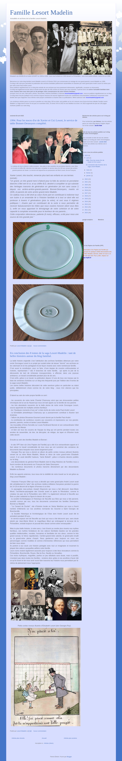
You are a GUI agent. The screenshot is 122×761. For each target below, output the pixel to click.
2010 (86, 212)
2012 (86, 207)
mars (88, 170)
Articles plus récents (18, 738)
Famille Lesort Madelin (41, 12)
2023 (86, 155)
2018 (86, 190)
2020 (86, 185)
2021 (86, 182)
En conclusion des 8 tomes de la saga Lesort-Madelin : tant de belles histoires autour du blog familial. (43, 354)
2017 (86, 193)
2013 (86, 204)
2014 (86, 201)
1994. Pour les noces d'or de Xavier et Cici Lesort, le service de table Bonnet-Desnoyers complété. (43, 122)
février (88, 173)
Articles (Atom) (48, 743)
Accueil (44, 738)
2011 (86, 210)
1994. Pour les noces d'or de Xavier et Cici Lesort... (95, 161)
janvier (88, 175)
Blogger (69, 756)
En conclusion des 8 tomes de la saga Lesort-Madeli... (96, 165)
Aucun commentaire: (40, 346)
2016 (86, 196)
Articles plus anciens (70, 738)
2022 (86, 179)
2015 (86, 198)
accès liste (103, 142)
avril (87, 158)
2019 (86, 187)
